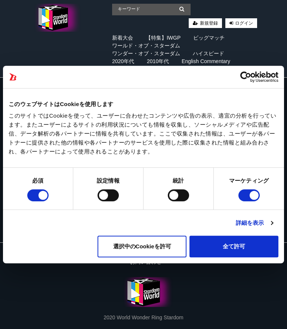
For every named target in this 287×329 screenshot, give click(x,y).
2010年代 (158, 61)
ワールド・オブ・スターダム (146, 46)
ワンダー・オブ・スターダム (146, 53)
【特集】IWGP (163, 38)
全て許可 (234, 246)
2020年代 (123, 61)
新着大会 (122, 38)
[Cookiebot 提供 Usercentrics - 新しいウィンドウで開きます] (245, 77)
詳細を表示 (250, 223)
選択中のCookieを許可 (142, 246)
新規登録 (209, 23)
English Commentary (206, 61)
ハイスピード (208, 53)
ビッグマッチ (209, 38)
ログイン (244, 23)
